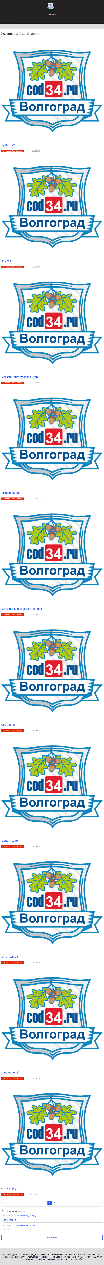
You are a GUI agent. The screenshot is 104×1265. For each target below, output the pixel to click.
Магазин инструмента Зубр (19, 377)
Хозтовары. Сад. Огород (12, 151)
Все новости (52, 1237)
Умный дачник (11, 493)
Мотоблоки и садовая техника (21, 609)
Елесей (6, 1229)
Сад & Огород (9, 1219)
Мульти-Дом (9, 840)
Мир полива (9, 956)
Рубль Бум (8, 145)
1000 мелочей (10, 1072)
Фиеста (6, 261)
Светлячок (8, 724)
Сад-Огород (9, 1188)
